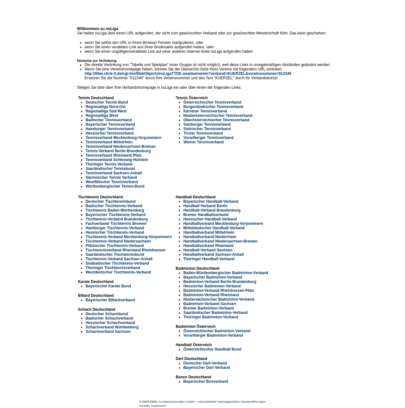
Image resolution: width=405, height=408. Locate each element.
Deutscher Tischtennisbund (110, 201)
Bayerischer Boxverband (205, 381)
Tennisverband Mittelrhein (108, 142)
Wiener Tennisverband (203, 142)
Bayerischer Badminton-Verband (212, 277)
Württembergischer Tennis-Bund (114, 186)
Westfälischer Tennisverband (111, 182)
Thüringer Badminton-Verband (210, 317)
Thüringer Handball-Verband (208, 259)
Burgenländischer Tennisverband (213, 107)
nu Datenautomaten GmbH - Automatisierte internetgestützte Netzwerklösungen (211, 401)
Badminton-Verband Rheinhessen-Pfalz (218, 290)
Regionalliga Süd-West (106, 111)
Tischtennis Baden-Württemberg (114, 210)
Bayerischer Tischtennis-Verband (115, 215)
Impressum (158, 405)
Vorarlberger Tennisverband (208, 137)
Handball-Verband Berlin (205, 206)
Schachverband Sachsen (107, 331)
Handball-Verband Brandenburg (211, 210)
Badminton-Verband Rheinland (211, 295)
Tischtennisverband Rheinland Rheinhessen (125, 250)
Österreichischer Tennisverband (212, 102)
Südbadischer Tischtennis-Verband (117, 263)
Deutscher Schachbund (106, 314)
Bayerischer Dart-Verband (206, 367)
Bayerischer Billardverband (110, 300)
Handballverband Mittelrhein (208, 232)
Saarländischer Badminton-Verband (215, 312)
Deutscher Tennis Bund (106, 102)
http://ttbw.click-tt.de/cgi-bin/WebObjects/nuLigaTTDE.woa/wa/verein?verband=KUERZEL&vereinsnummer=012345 (187, 73)
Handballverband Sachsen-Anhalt (213, 254)
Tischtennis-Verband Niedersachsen (118, 241)
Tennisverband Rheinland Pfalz (113, 155)
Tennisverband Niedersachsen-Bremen (120, 146)
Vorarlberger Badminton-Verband (213, 335)
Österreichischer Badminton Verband (216, 331)
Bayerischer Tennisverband (110, 124)
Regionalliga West (101, 115)
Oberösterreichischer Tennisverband (216, 120)
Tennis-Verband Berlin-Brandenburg (118, 151)
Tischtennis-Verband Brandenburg (116, 219)
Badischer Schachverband (109, 318)
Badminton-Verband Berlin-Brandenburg (219, 281)
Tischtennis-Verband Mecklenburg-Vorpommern (128, 237)
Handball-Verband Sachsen (207, 250)
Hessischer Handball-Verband (210, 219)
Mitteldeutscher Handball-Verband (214, 228)
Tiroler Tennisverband (203, 133)
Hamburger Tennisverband (109, 129)
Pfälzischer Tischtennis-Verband (114, 245)
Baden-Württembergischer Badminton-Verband (225, 273)
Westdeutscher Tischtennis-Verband (118, 272)
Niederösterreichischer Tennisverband (217, 115)
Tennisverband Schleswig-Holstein (116, 160)
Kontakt (144, 405)
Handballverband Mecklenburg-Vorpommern (223, 223)
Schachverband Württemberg (111, 327)
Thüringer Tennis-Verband (108, 164)
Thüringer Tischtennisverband (112, 268)
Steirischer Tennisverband (207, 129)
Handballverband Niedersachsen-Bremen (220, 241)
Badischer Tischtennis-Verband (113, 206)
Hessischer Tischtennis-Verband (114, 232)
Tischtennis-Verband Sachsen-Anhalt (119, 259)
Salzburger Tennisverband (207, 124)
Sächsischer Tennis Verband (111, 177)
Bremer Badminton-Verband (208, 308)
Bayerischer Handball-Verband (210, 201)
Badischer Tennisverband (108, 120)
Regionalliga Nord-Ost (105, 107)
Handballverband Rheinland (208, 245)
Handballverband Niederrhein (209, 237)
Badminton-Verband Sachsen (209, 304)
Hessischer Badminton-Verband (211, 286)
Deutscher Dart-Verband (205, 363)
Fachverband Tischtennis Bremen (115, 223)
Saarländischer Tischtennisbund (114, 254)
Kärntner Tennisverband (205, 111)
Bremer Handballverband (205, 215)
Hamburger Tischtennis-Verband (114, 228)
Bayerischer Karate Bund (108, 286)
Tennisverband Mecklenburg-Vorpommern (123, 137)
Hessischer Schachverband (110, 323)
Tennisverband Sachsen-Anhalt (113, 173)
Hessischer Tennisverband (109, 133)
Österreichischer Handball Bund (212, 349)
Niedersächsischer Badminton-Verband (218, 299)
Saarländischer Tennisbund (110, 168)
